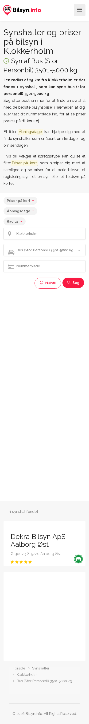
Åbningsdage (18, 211)
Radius (13, 221)
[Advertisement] (44, 335)
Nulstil (48, 283)
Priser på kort (18, 201)
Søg (73, 283)
